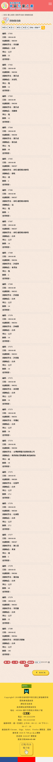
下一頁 (22, 662)
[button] (50, 4)
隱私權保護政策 (26, 701)
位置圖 (26, 713)
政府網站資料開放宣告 (26, 707)
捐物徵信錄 (29, 15)
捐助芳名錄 (19, 15)
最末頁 (30, 662)
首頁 (5, 15)
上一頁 (14, 662)
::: (2, 15)
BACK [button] (42, 672)
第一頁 (7, 662)
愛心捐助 (11, 15)
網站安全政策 (26, 704)
